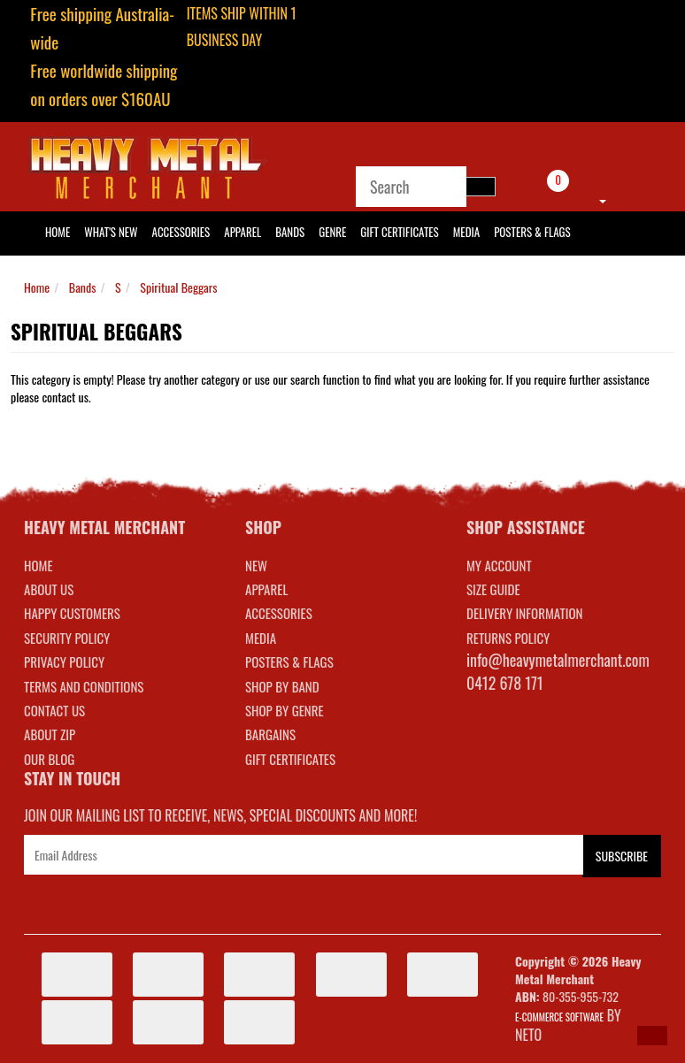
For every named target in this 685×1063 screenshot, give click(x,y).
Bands (289, 232)
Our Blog (49, 759)
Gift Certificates (399, 232)
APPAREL (266, 589)
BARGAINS (270, 734)
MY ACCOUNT (499, 565)
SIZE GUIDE (493, 589)
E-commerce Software (559, 1017)
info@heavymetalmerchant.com (558, 659)
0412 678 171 (504, 682)
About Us (48, 589)
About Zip (49, 734)
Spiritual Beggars (178, 287)
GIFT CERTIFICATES (290, 759)
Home (37, 287)
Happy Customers (72, 613)
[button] (652, 1035)
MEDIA (260, 637)
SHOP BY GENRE (284, 710)
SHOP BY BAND (282, 686)
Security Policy (67, 637)
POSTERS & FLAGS (289, 661)
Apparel (242, 232)
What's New (110, 232)
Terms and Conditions (83, 686)
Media (466, 232)
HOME (57, 232)
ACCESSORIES (278, 613)
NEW (256, 565)
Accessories (181, 232)
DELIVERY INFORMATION (524, 613)
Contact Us (54, 710)
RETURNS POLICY (508, 637)
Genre (332, 232)
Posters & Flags (532, 232)
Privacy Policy (64, 661)
